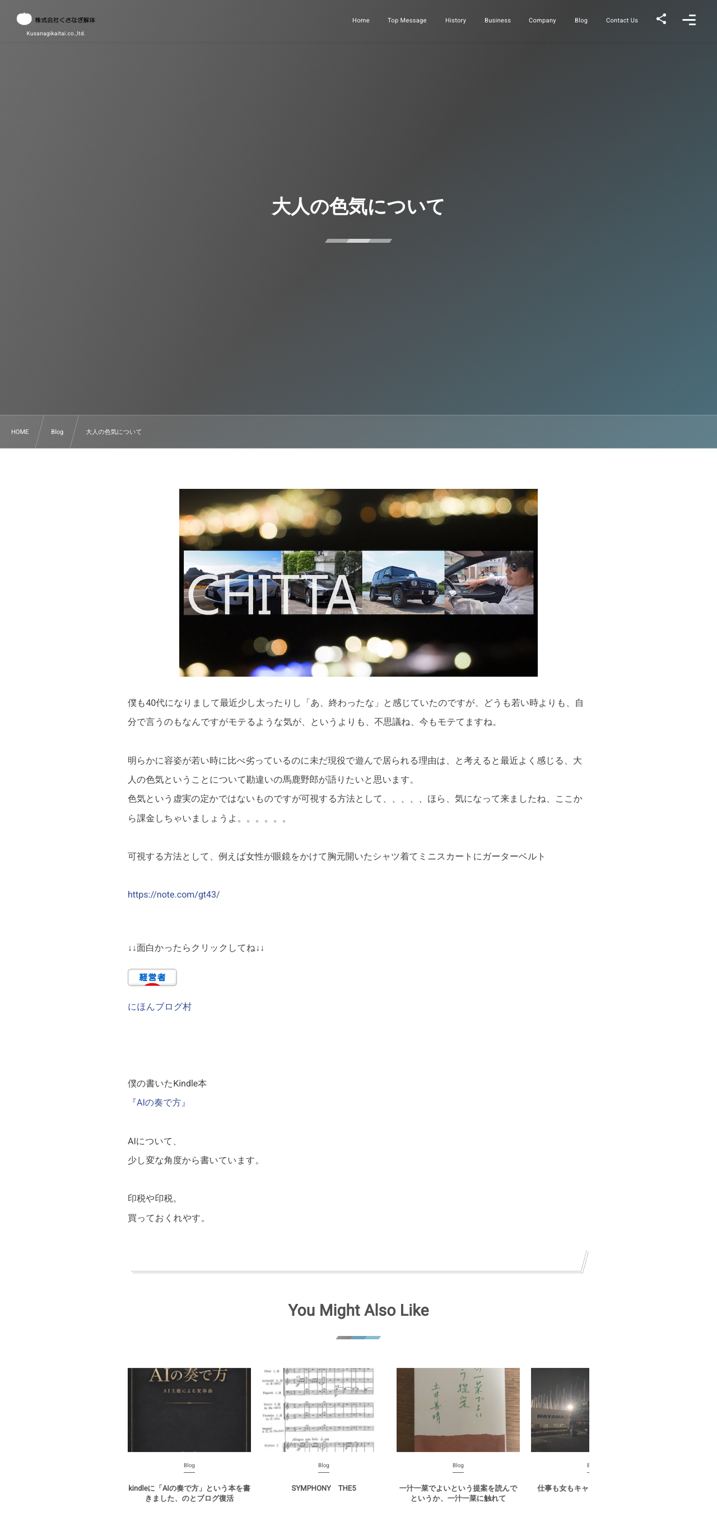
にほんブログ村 (160, 1006)
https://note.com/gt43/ (174, 894)
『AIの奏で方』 (159, 1102)
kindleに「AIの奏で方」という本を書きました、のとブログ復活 (189, 1500)
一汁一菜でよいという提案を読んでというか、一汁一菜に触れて (458, 1500)
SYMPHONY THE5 (324, 1495)
